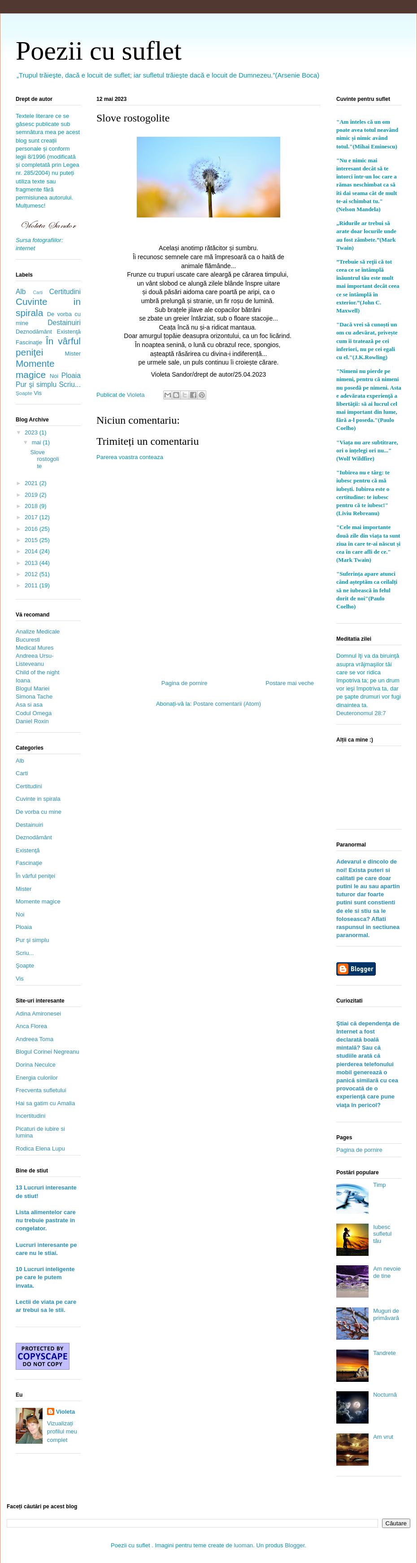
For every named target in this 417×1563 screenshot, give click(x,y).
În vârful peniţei (35, 876)
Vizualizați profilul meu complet (62, 1431)
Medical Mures (35, 647)
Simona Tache (34, 696)
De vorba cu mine (38, 811)
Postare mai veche (289, 683)
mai (37, 442)
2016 (32, 528)
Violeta (65, 1411)
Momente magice (35, 369)
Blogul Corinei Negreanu (47, 1051)
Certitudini (65, 291)
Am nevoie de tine (386, 1272)
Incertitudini (30, 1115)
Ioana (23, 680)
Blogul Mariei (32, 688)
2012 (32, 574)
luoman (243, 1545)
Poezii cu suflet (99, 50)
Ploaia (71, 375)
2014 (32, 551)
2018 (32, 506)
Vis (38, 393)
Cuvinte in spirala (38, 798)
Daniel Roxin (32, 721)
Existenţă (69, 331)
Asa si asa (29, 704)
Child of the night (38, 672)
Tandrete (384, 1353)
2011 (32, 585)
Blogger (294, 1545)
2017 (32, 517)
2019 (32, 494)
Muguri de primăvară (386, 1314)
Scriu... (70, 384)
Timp (379, 1184)
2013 (32, 563)
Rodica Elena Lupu (40, 1148)
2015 (32, 540)
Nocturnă (385, 1394)
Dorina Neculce (36, 1064)
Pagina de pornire (184, 683)
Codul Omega (34, 713)
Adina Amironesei (38, 1013)
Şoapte (24, 393)
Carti (38, 292)
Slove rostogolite (44, 459)
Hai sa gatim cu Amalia (45, 1103)
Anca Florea (31, 1026)
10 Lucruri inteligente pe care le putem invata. (45, 1277)
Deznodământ (34, 331)
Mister (73, 353)
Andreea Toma (34, 1039)
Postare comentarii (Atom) (227, 703)
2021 (32, 483)
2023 (32, 432)
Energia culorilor (37, 1077)
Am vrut (383, 1436)
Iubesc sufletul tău (382, 1234)
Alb (21, 291)
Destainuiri (64, 322)
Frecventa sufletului (41, 1090)
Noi (54, 376)
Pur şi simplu (36, 384)
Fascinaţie (29, 342)
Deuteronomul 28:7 (361, 713)
